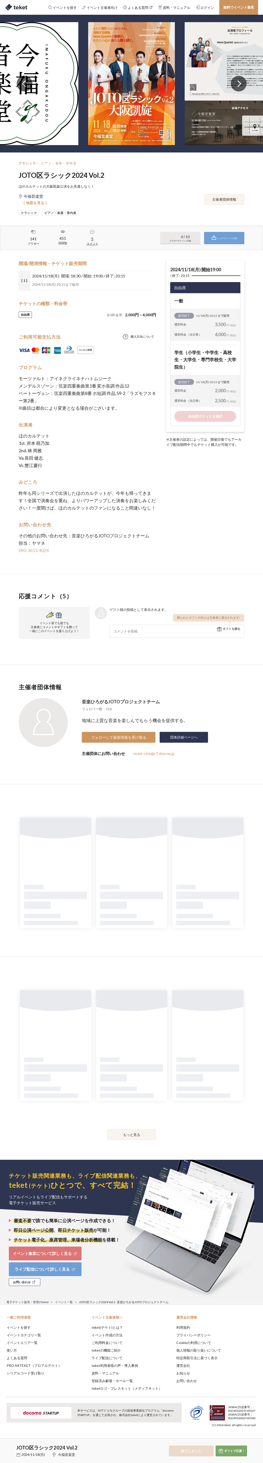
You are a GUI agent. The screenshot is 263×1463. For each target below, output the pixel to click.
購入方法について (142, 336)
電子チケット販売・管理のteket (27, 1302)
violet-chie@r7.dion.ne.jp (154, 753)
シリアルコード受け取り (25, 1373)
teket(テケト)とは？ (107, 1327)
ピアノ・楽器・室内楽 (59, 163)
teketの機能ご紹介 (106, 1350)
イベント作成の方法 (107, 1335)
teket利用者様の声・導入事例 (115, 1365)
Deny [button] (220, 1439)
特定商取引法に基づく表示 (197, 1358)
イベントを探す (19, 1327)
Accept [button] (246, 1438)
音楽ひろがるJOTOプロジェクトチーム (121, 701)
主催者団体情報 (224, 199)
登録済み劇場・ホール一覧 (112, 1381)
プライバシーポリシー (193, 1335)
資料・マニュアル (105, 1373)
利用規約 (183, 1327)
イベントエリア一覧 (22, 1343)
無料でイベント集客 (238, 7)
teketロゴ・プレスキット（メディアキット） (127, 1388)
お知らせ (183, 1373)
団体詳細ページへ (184, 737)
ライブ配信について (107, 1358)
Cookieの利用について (193, 1343)
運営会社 (183, 1365)
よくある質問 (17, 1358)
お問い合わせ (186, 1381)
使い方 (12, 1350)
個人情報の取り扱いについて (198, 1350)
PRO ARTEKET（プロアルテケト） (34, 1365)
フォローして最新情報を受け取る (118, 737)
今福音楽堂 (66, 1454)
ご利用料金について (107, 1343)
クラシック (27, 163)
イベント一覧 (64, 1302)
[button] (6, 1445)
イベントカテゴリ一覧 (24, 1335)
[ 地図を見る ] (35, 203)
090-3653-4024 (34, 550)
